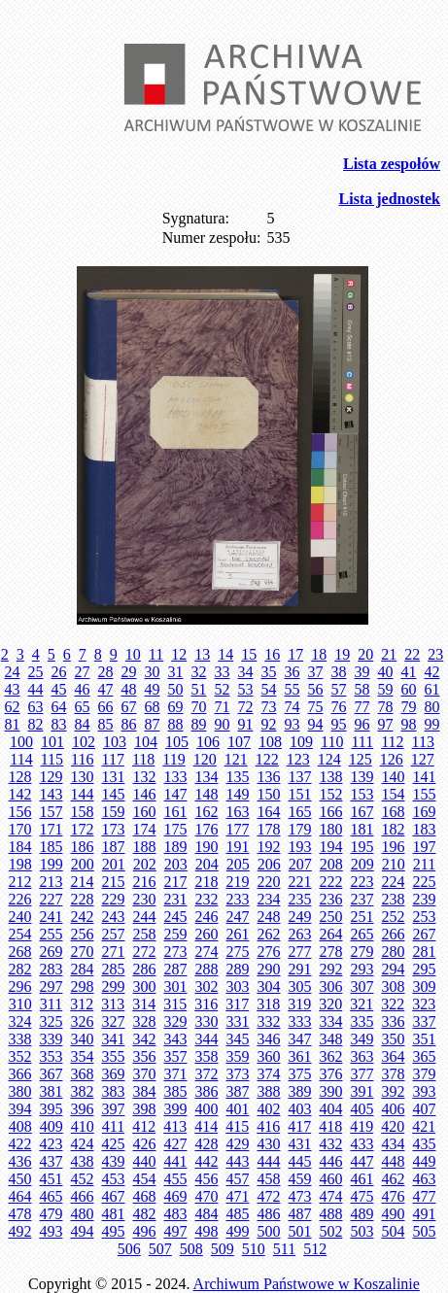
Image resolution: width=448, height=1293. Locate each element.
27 (82, 672)
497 (176, 1231)
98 (409, 724)
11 (156, 654)
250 (331, 916)
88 (176, 724)
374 (269, 1074)
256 (82, 934)
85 (106, 724)
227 (51, 899)
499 (238, 1231)
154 (393, 794)
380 (20, 1091)
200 (82, 864)
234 (269, 899)
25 (36, 672)
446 (331, 1161)
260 (207, 934)
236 (331, 899)
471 (238, 1196)
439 (113, 1161)
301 (176, 986)
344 (207, 1039)
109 (301, 741)
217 (176, 881)
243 (113, 916)
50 (176, 689)
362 (331, 1056)
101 (52, 741)
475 (362, 1196)
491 (424, 1214)
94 (316, 724)
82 (36, 724)
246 (207, 916)
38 (339, 672)
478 (20, 1214)
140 (393, 776)
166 (331, 811)
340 (82, 1039)
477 (424, 1196)
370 (144, 1074)
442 (207, 1161)
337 (424, 1021)
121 (236, 759)
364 (393, 1056)
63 (36, 706)
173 (113, 829)
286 (144, 969)
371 (176, 1074)
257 (113, 934)
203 (176, 864)
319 (299, 1004)
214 (82, 881)
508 (191, 1249)
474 (331, 1196)
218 (207, 881)
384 (144, 1091)
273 (176, 951)
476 (393, 1196)
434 (393, 1144)
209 (362, 864)
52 (222, 689)
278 (331, 951)
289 (238, 969)
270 (82, 951)
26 (59, 672)
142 (20, 794)
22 (412, 654)
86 (129, 724)
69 (176, 706)
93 (292, 724)
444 (269, 1161)
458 (269, 1179)
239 (424, 899)
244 (144, 916)
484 (207, 1214)
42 (432, 672)
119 (173, 759)
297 (51, 986)
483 (176, 1214)
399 (176, 1109)
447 (362, 1161)
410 (82, 1126)
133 (176, 776)
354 (82, 1056)
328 (144, 1021)
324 (20, 1021)
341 (113, 1039)
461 (362, 1179)
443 (238, 1161)
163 (238, 811)
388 (269, 1091)
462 (393, 1179)
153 (362, 794)
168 (393, 811)
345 (238, 1039)
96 (362, 724)
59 (386, 689)
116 (82, 759)
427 (176, 1144)
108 (270, 741)
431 (300, 1144)
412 (143, 1126)
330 (207, 1021)
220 (269, 881)
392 (393, 1091)
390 (331, 1091)
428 (207, 1144)
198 (20, 864)
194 (331, 846)
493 (51, 1231)
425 (113, 1144)
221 (300, 881)
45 (59, 689)
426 (144, 1144)
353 (51, 1056)
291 (300, 969)
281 (424, 951)
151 (300, 794)
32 (199, 672)
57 (339, 689)
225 (424, 881)
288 (207, 969)
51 (199, 689)
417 (299, 1126)
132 (144, 776)
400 (207, 1109)
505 (424, 1231)
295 (424, 969)
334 (331, 1021)
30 (152, 672)
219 (238, 881)
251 (362, 916)
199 (51, 864)
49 (152, 689)
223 (362, 881)
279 (362, 951)
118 (143, 759)
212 (20, 881)
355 (113, 1056)
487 (300, 1214)
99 (432, 724)
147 (176, 794)
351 (424, 1039)
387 (238, 1091)
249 (300, 916)
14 (225, 654)
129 (51, 776)
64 (59, 706)
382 (82, 1091)
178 (269, 829)
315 (175, 1004)
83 (59, 724)
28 (106, 672)
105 (177, 741)
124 (329, 759)
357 (176, 1056)
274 (207, 951)
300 (144, 986)
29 (129, 672)
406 (393, 1109)
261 (238, 934)
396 (82, 1109)
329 (176, 1021)
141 (424, 776)
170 (20, 829)
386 (207, 1091)
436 (20, 1161)
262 (269, 934)
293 (362, 969)
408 (20, 1126)
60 (409, 689)
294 (393, 969)
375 (300, 1074)
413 (175, 1126)
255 (51, 934)
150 (269, 794)
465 (51, 1196)
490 (393, 1214)
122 (267, 759)
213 (51, 881)
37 (316, 672)
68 (152, 706)
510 (253, 1249)
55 (292, 689)
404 (331, 1109)
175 (176, 829)
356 (144, 1056)
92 (269, 724)
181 (362, 829)
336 (393, 1021)
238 (393, 899)
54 (269, 689)
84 (82, 724)
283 (51, 969)
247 (238, 916)
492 (20, 1231)
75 (316, 706)
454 (144, 1179)
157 (51, 811)
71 (222, 706)
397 (113, 1109)
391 (362, 1091)
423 (51, 1144)
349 (362, 1039)
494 (82, 1231)
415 (237, 1126)
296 (20, 986)
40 (386, 672)
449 (424, 1161)
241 (51, 916)
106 (208, 741)
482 (144, 1214)
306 (331, 986)
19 (342, 654)
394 (20, 1109)
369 (113, 1074)
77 (362, 706)
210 (393, 864)
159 (113, 811)
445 (300, 1161)
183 (424, 829)
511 (284, 1249)
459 (300, 1179)
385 (176, 1091)
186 (82, 846)
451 (51, 1179)
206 (269, 864)
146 (144, 794)
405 (362, 1109)
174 (144, 829)
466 (82, 1196)
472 (269, 1196)
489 (362, 1214)
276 (269, 951)
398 (144, 1109)
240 (20, 916)
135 (238, 776)
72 (246, 706)
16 (272, 654)
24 (12, 672)
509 (222, 1249)
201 (113, 864)
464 (20, 1196)
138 (331, 776)
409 (51, 1126)
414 (206, 1126)
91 (246, 724)
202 (144, 864)
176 (207, 829)
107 (239, 741)
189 (176, 846)
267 (424, 934)
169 (424, 811)
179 (300, 829)
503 (362, 1231)
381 (51, 1091)
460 (331, 1179)
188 (144, 846)
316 (206, 1004)
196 (393, 846)
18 (319, 654)
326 (82, 1021)
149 (238, 794)
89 (199, 724)
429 (238, 1144)
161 (176, 811)
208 (331, 864)
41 (409, 672)
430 (269, 1144)
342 (144, 1039)
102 (83, 741)
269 (51, 951)
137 (300, 776)
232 (207, 899)
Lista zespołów (391, 163)
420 (392, 1126)
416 (268, 1126)
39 (362, 672)
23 (435, 654)
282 (20, 969)
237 (362, 899)
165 (300, 811)
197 (424, 846)
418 (330, 1126)
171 (51, 829)
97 (386, 724)
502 (331, 1231)
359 (238, 1056)
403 (300, 1109)
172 (82, 829)
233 (238, 899)
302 (207, 986)
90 (222, 724)
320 (330, 1004)
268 (20, 951)
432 (331, 1144)
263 (300, 934)
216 (144, 881)
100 (21, 741)
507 (160, 1249)
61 (432, 689)
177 (238, 829)
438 (82, 1161)
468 (144, 1196)
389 (300, 1091)
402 (269, 1109)
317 (237, 1004)
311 (51, 1004)
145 (113, 794)
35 (269, 672)
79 (409, 706)
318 (268, 1004)
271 (113, 951)
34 (246, 672)
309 (424, 986)
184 (20, 846)
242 (82, 916)
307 (362, 986)
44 (36, 689)
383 (113, 1091)
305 (300, 986)
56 (316, 689)
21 (388, 654)
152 (331, 794)
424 (82, 1144)
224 (393, 881)
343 (176, 1039)
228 (82, 899)
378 (393, 1074)
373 (238, 1074)
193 (300, 846)
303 (238, 986)
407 (424, 1109)
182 (393, 829)
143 (51, 794)
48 (129, 689)
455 (176, 1179)
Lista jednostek (389, 198)
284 (82, 969)
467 (113, 1196)
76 (339, 706)
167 (362, 811)
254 (20, 934)
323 (423, 1004)
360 (269, 1056)
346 (269, 1039)
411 (113, 1126)
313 (112, 1004)
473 (300, 1196)
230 (144, 899)
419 (361, 1126)
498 (207, 1231)
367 (51, 1074)
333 (300, 1021)
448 (393, 1161)
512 (315, 1249)
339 (51, 1039)
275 (238, 951)
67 (129, 706)
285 (113, 969)
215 (113, 881)
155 (424, 794)
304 (269, 986)
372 (207, 1074)
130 (82, 776)
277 (300, 951)
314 (143, 1004)
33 (222, 672)
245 (176, 916)
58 (362, 689)
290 (269, 969)
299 (113, 986)
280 (393, 951)
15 (249, 654)
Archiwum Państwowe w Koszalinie (306, 1284)
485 (238, 1214)
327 (113, 1021)
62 (12, 706)
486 (269, 1214)
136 (269, 776)
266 (393, 934)
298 (82, 986)
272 (144, 951)
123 (298, 759)
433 (362, 1144)
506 (129, 1249)
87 (152, 724)
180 (331, 829)
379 (424, 1074)
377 (362, 1074)
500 (269, 1231)
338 (20, 1039)
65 (82, 706)
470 (207, 1196)
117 (113, 759)
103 (114, 741)
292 (331, 969)
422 (20, 1144)
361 (300, 1056)
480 (82, 1214)
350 (393, 1039)
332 (269, 1021)
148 (207, 794)
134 (207, 776)
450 (20, 1179)
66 (106, 706)
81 (12, 724)
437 (51, 1161)
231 (176, 899)
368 (82, 1074)
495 (113, 1231)
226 (20, 899)
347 (300, 1039)
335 (362, 1021)
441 (176, 1161)
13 (202, 654)
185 (51, 846)
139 (362, 776)
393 (424, 1091)
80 (432, 706)
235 (300, 899)
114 (21, 759)
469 (176, 1196)
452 (82, 1179)
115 (52, 759)
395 (51, 1109)
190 (207, 846)
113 (423, 741)
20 (365, 654)
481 (113, 1214)
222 (331, 881)
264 (331, 934)
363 (362, 1056)
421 (423, 1126)
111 (362, 741)
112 (392, 741)
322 (392, 1004)
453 (113, 1179)
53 (246, 689)
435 (424, 1144)
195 (362, 846)
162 (207, 811)
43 (12, 689)
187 (113, 846)
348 (331, 1039)
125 (360, 759)
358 (207, 1056)
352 (20, 1056)
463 (424, 1179)
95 (339, 724)
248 (269, 916)
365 (424, 1056)
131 (113, 776)
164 (269, 811)
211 (424, 864)
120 (205, 759)
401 (238, 1109)
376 (331, 1074)
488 (331, 1214)
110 (332, 741)
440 (144, 1161)
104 (145, 741)
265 (362, 934)
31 (176, 672)
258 (144, 934)
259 (176, 934)
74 (292, 706)
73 (269, 706)
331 (238, 1021)
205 (238, 864)
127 (422, 759)
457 (238, 1179)
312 (81, 1004)
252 (393, 916)
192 (269, 846)
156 (20, 811)
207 (300, 864)
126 (391, 759)
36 (292, 672)
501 (300, 1231)
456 (207, 1179)
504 (393, 1231)
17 (295, 654)
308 (393, 986)
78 (386, 706)
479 (51, 1214)
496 (144, 1231)
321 (361, 1004)
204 (207, 864)
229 (113, 899)
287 (176, 969)
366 (20, 1074)
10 (133, 654)
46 (82, 689)
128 (20, 776)
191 (238, 846)
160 (144, 811)
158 (82, 811)
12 (179, 654)
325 (51, 1021)
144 (82, 794)
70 (199, 706)
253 (424, 916)
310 (20, 1004)
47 (106, 689)
